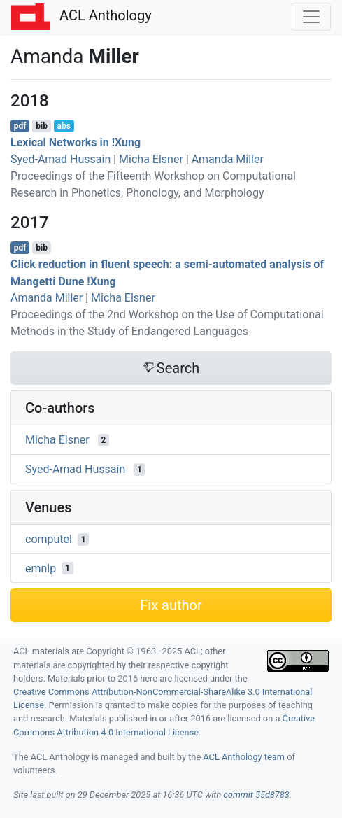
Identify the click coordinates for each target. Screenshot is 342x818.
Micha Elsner (151, 159)
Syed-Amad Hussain (60, 159)
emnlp (40, 567)
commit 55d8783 (256, 794)
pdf (20, 126)
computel (48, 539)
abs (63, 126)
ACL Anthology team (244, 757)
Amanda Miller (228, 159)
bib (42, 126)
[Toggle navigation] (311, 17)
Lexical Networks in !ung (75, 142)
